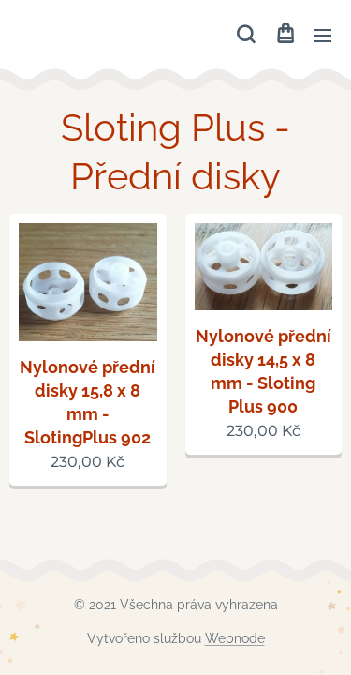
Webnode (235, 638)
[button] (246, 34)
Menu (322, 36)
